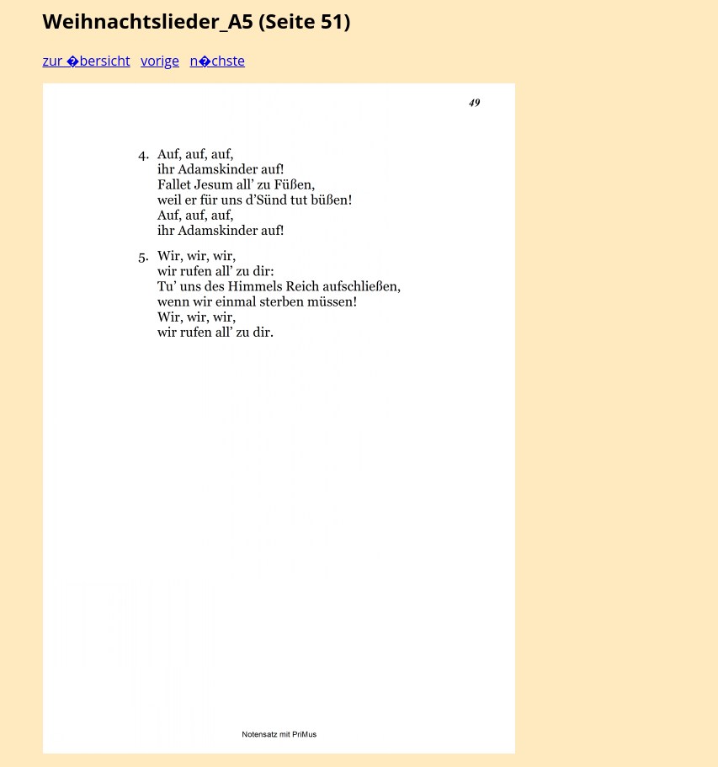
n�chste (217, 60)
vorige (160, 60)
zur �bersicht (86, 60)
